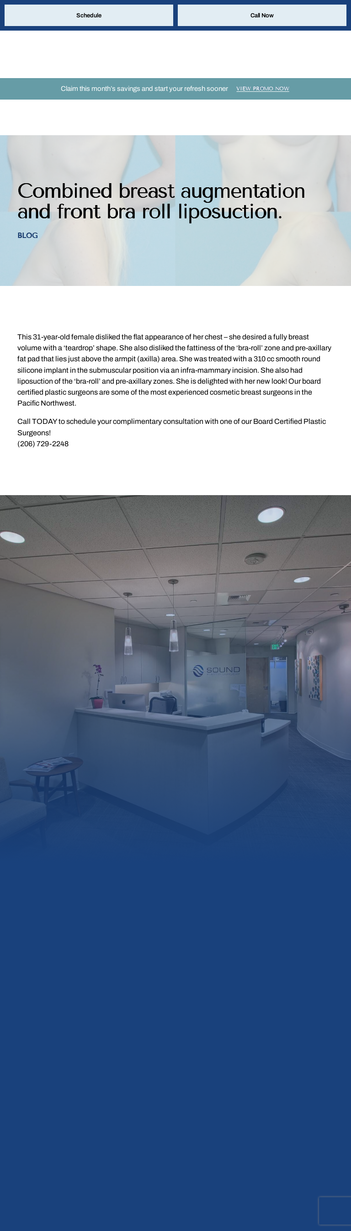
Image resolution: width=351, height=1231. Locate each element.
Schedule (88, 16)
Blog (27, 206)
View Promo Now (263, 94)
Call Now (262, 16)
